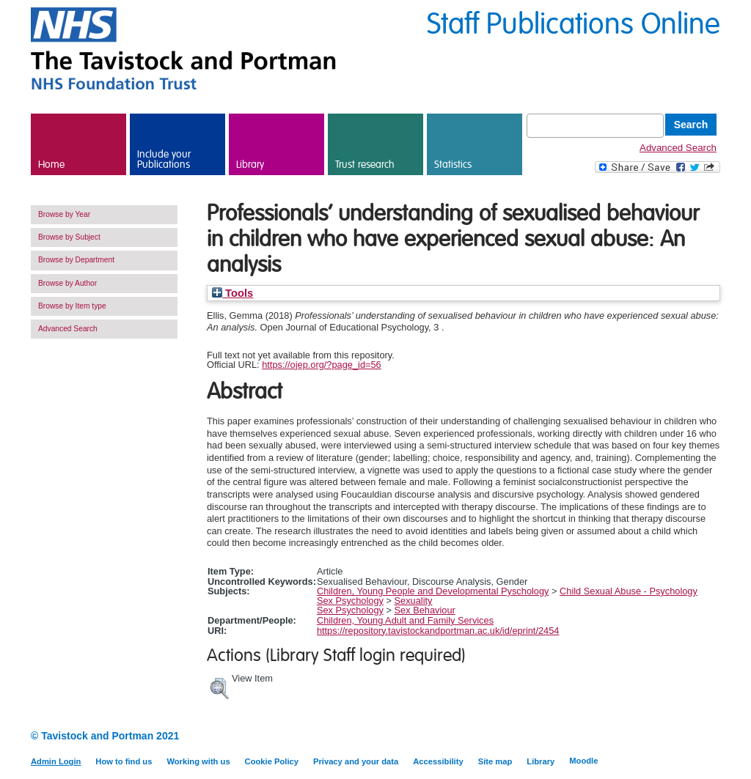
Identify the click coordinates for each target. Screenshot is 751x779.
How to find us (123, 761)
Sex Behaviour (425, 610)
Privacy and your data (355, 761)
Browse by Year (64, 214)
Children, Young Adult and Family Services (405, 620)
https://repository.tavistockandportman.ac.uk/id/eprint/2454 (438, 630)
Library (250, 164)
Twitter (711, 737)
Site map (495, 761)
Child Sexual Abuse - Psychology (628, 591)
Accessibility (438, 761)
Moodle (583, 760)
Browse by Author (67, 283)
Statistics (453, 164)
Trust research (365, 164)
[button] (219, 686)
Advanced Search (678, 147)
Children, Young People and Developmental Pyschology (433, 591)
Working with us (198, 761)
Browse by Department (76, 260)
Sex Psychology (350, 600)
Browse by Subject (69, 237)
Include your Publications (164, 159)
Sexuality (414, 600)
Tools (232, 293)
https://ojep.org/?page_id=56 (321, 364)
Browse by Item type (72, 306)
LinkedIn (685, 737)
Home (51, 164)
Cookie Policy (271, 761)
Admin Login (56, 761)
